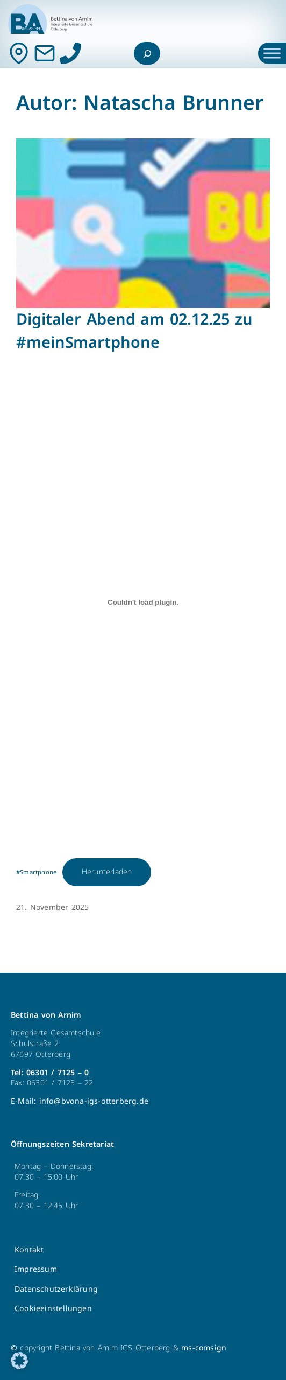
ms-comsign (203, 1348)
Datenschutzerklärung (56, 1289)
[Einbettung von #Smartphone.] (143, 602)
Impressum (36, 1269)
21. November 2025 (52, 907)
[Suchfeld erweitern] (147, 53)
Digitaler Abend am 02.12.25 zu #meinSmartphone (134, 331)
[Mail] (44, 53)
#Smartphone (36, 872)
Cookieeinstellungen (53, 1308)
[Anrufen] (70, 53)
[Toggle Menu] (272, 53)
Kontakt (29, 1250)
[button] (19, 1360)
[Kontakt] (19, 53)
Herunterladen (107, 872)
